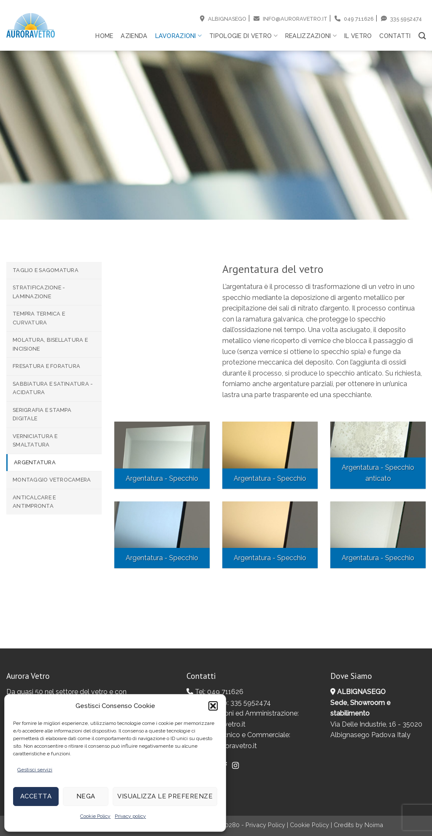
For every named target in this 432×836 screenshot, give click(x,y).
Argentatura (35, 462)
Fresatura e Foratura (46, 366)
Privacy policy (130, 816)
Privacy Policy (265, 824)
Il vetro (358, 35)
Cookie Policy (95, 816)
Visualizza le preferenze (165, 796)
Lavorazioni (178, 36)
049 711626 (354, 19)
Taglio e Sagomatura (45, 270)
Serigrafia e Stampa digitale (42, 414)
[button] (213, 706)
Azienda (134, 35)
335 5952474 (401, 19)
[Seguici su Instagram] (235, 766)
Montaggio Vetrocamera (52, 480)
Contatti (394, 35)
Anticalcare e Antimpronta (34, 501)
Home (104, 35)
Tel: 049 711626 (214, 692)
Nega (85, 796)
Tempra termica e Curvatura (39, 317)
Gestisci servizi (34, 770)
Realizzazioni (311, 36)
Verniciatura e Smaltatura (35, 440)
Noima (373, 824)
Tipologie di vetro (243, 36)
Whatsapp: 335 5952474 (228, 703)
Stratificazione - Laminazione (39, 291)
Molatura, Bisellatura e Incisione (50, 344)
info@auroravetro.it (290, 19)
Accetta (35, 796)
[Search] (422, 36)
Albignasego (223, 19)
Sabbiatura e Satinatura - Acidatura (53, 388)
